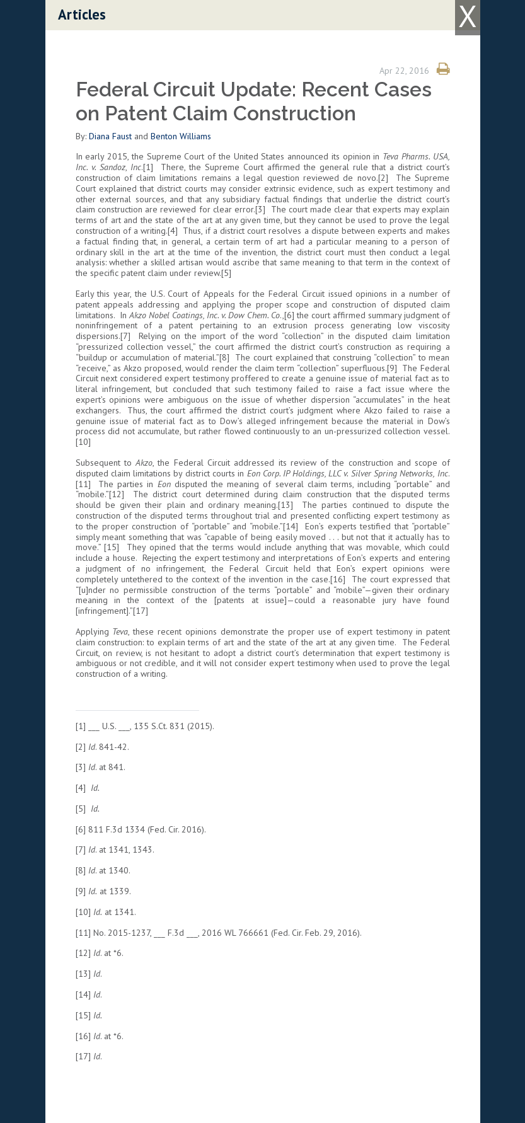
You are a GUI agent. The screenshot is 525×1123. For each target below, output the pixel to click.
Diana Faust (110, 136)
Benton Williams (181, 136)
